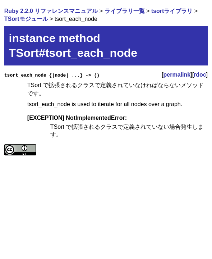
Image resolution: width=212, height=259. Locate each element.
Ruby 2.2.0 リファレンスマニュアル (51, 11)
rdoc (200, 75)
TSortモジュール (26, 19)
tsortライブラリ (172, 11)
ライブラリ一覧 (125, 11)
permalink (177, 75)
